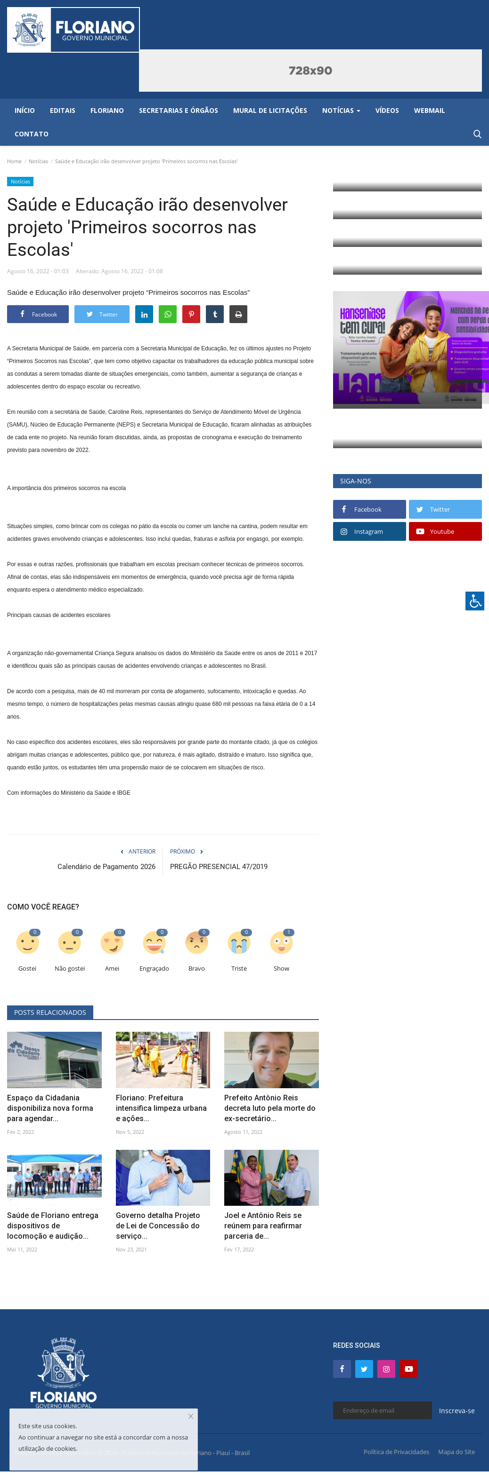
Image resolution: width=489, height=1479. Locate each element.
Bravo (196, 969)
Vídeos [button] (387, 110)
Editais (62, 110)
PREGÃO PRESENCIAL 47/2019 (219, 866)
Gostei (27, 969)
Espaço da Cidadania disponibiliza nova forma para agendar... (50, 1108)
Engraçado (154, 969)
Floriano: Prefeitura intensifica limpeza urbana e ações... (161, 1108)
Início (25, 110)
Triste (239, 969)
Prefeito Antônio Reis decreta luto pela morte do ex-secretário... (270, 1108)
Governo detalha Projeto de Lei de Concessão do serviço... (158, 1226)
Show (281, 969)
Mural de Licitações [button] (270, 110)
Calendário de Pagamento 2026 (106, 866)
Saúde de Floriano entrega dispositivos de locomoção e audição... (52, 1226)
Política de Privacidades (396, 1451)
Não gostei (70, 969)
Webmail (429, 110)
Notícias (38, 161)
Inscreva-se (457, 1410)
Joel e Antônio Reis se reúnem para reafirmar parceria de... (263, 1226)
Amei (112, 969)
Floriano (107, 110)
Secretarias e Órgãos (178, 110)
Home (14, 161)
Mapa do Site (456, 1451)
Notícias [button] (341, 110)
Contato (32, 133)
